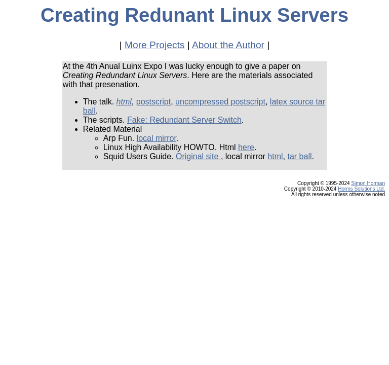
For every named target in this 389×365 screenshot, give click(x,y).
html (124, 101)
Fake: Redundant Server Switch (184, 120)
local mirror (156, 138)
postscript (153, 101)
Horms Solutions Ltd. (361, 189)
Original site (198, 156)
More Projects (154, 45)
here (246, 147)
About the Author (228, 45)
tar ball (299, 156)
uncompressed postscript (220, 101)
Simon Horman (368, 183)
